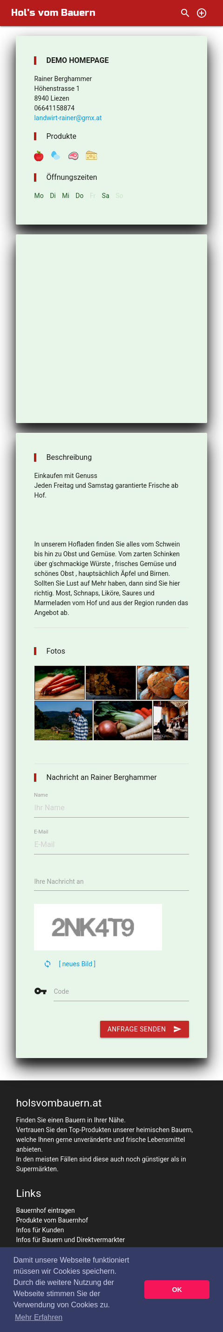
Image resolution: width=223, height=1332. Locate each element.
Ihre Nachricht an (58, 881)
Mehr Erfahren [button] (38, 1317)
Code (61, 991)
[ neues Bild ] (77, 964)
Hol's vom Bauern (53, 13)
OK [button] (177, 1289)
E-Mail (41, 832)
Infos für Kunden (40, 1230)
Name (41, 795)
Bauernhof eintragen (45, 1210)
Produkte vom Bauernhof (52, 1220)
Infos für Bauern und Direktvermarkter (70, 1239)
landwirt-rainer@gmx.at (67, 118)
